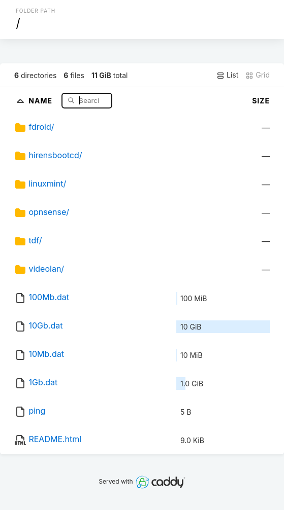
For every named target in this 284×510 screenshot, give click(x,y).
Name (41, 100)
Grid (257, 75)
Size (261, 100)
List (227, 75)
